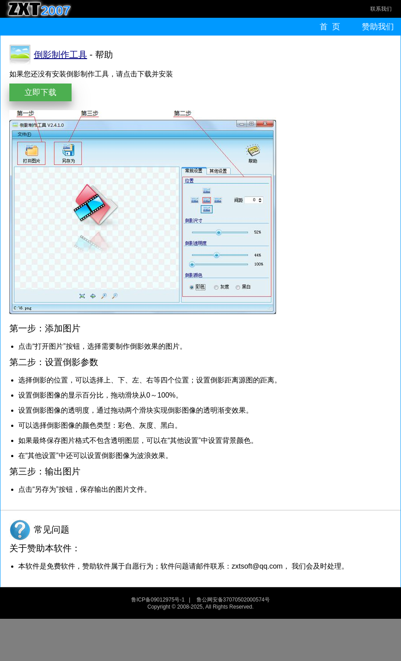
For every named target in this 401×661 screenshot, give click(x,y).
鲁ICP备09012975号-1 (157, 600)
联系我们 (381, 9)
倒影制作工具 (60, 55)
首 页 (330, 26)
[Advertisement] (200, 639)
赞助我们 (378, 26)
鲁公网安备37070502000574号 (233, 600)
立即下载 (40, 92)
